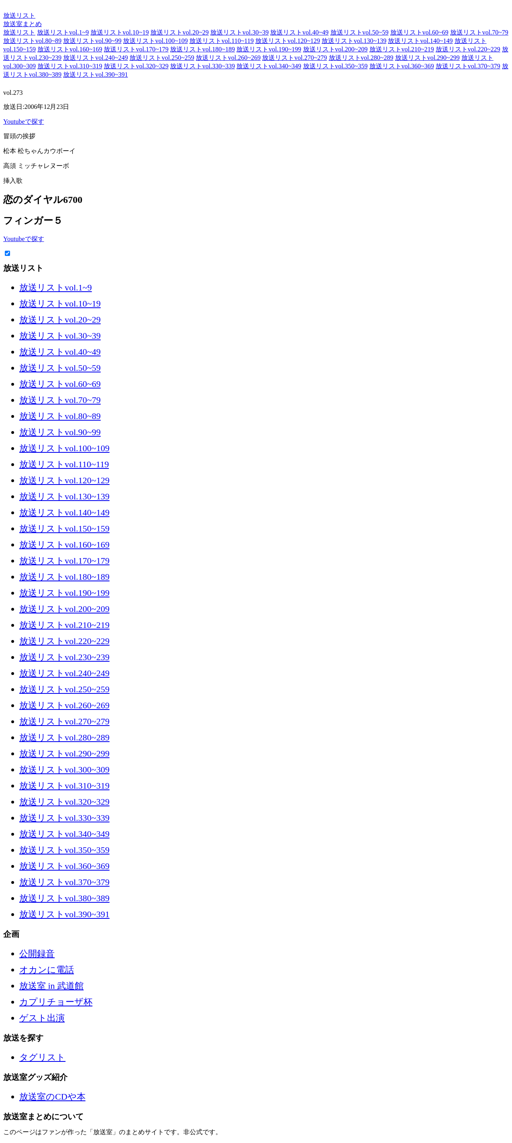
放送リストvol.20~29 (179, 32)
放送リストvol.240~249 (95, 57)
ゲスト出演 (42, 1018)
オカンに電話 (46, 970)
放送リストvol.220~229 (468, 49)
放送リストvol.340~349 (268, 66)
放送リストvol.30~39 (239, 32)
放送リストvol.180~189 (202, 49)
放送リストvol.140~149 (420, 40)
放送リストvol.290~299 (427, 57)
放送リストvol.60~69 (419, 32)
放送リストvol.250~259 (161, 57)
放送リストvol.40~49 (299, 32)
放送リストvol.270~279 (294, 57)
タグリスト (42, 1057)
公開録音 (37, 954)
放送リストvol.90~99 (92, 40)
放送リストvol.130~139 (354, 40)
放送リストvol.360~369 (401, 66)
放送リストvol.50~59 (359, 32)
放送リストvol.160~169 (69, 49)
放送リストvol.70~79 (479, 32)
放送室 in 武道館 (51, 986)
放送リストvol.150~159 (64, 528)
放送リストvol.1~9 (63, 32)
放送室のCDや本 (52, 1097)
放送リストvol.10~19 (119, 32)
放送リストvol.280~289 (361, 57)
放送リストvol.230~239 (64, 657)
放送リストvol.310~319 (69, 66)
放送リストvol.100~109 (155, 40)
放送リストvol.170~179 (136, 49)
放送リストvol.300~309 (64, 770)
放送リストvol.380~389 (64, 898)
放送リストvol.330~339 (202, 66)
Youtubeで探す (23, 121)
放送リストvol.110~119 (221, 40)
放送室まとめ (22, 7)
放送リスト (19, 15)
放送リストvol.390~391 (95, 74)
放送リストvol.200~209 (335, 49)
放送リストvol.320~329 (136, 66)
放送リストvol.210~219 (401, 49)
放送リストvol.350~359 (335, 66)
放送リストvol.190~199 (268, 49)
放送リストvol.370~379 (468, 66)
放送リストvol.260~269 (228, 57)
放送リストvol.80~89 (32, 40)
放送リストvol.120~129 (287, 40)
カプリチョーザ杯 (55, 1002)
